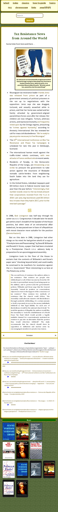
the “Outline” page (42, 352)
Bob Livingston (21, 215)
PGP (48, 7)
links (33, 7)
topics (52, 3)
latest (6, 3)
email (42, 7)
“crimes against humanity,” (25, 127)
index (15, 3)
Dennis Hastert (13, 233)
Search (29, 20)
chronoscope (21, 7)
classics (25, 3)
